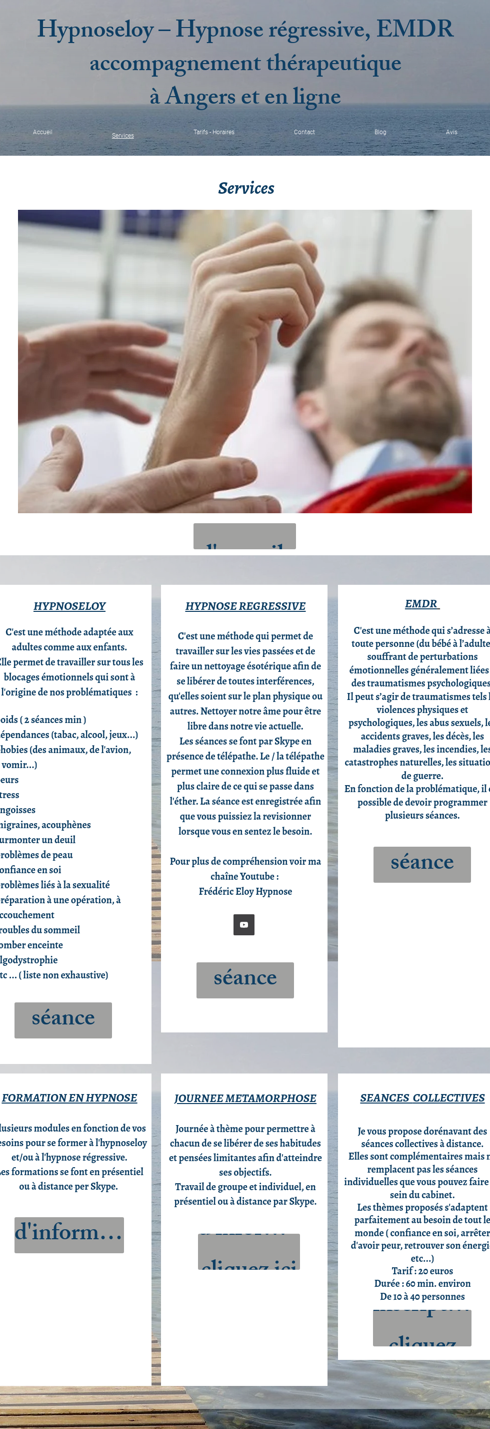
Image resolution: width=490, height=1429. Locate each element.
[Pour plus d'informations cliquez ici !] (69, 1235)
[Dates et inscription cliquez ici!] (422, 1328)
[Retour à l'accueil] (245, 536)
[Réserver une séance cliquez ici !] (63, 1020)
